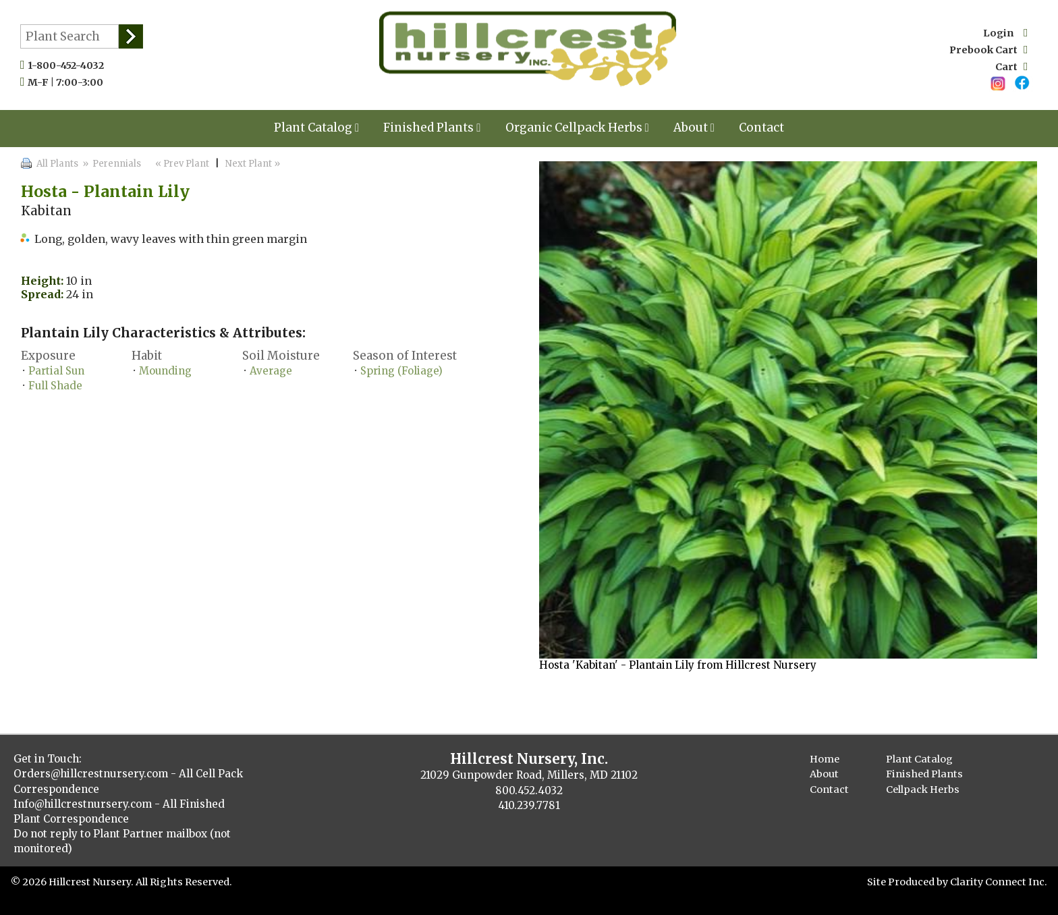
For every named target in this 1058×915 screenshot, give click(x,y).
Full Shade (55, 385)
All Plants (57, 163)
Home (824, 759)
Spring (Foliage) (401, 370)
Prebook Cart (988, 50)
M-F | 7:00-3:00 (68, 82)
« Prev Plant (181, 163)
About (694, 127)
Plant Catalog (316, 127)
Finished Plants (431, 127)
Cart (1011, 67)
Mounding (165, 370)
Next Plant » (253, 163)
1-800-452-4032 (69, 65)
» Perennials (110, 163)
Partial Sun (56, 370)
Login (1005, 33)
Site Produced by (908, 882)
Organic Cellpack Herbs (577, 127)
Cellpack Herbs (922, 789)
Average (271, 370)
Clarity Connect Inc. (998, 882)
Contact (761, 127)
